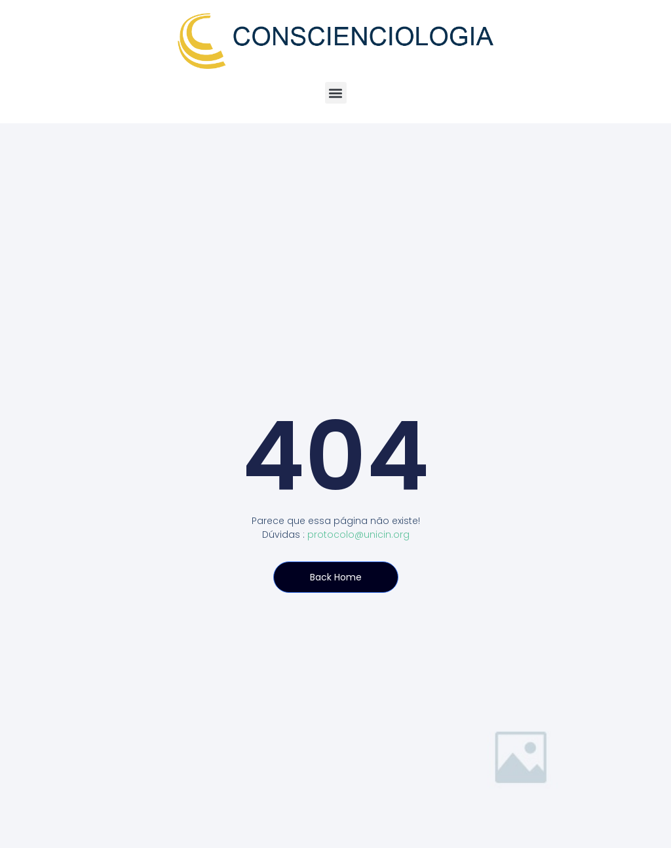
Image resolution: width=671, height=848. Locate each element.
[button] (336, 93)
